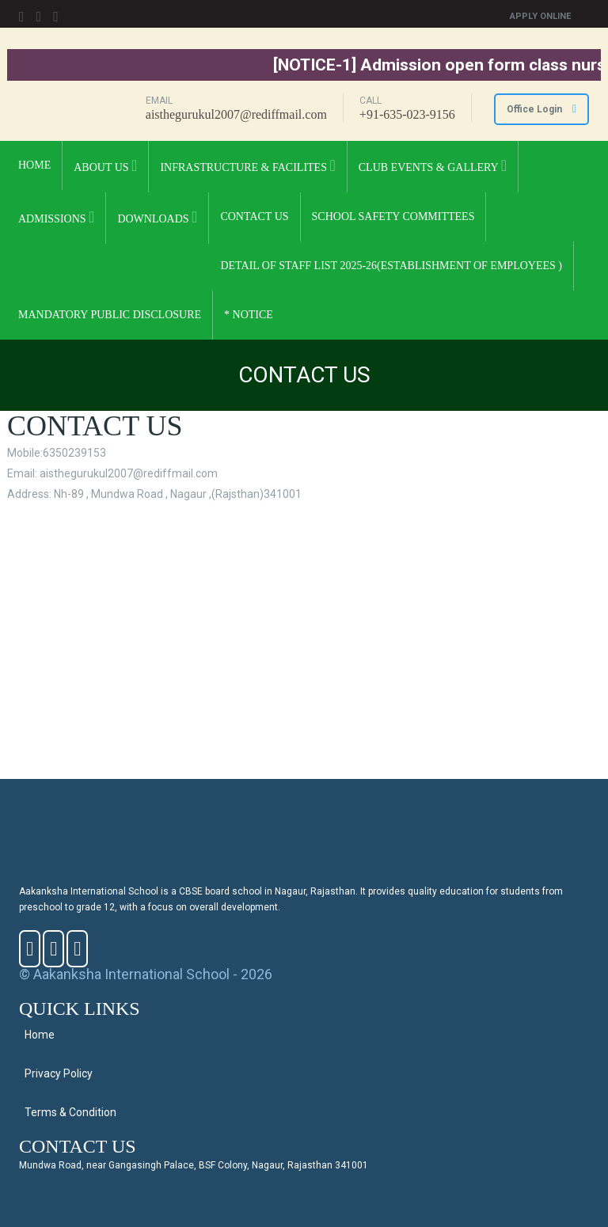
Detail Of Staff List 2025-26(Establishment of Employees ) (391, 266)
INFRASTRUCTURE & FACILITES (247, 165)
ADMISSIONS (56, 217)
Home (34, 165)
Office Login (541, 109)
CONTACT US (254, 216)
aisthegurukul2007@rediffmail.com (236, 114)
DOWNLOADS (157, 217)
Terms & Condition (70, 1112)
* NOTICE (248, 315)
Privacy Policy (59, 1073)
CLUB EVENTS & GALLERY (433, 165)
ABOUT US (105, 165)
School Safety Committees (393, 216)
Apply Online (540, 16)
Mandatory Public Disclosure (109, 315)
